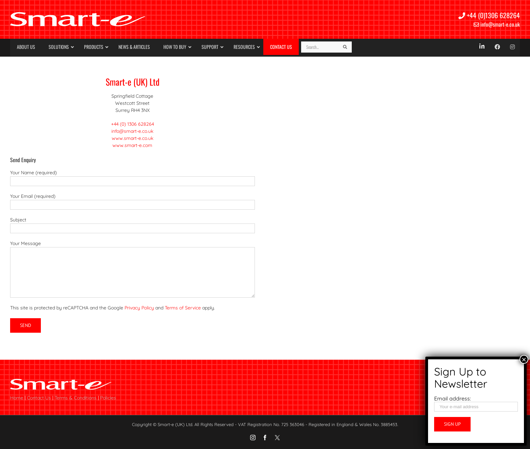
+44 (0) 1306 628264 (132, 124)
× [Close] (524, 359)
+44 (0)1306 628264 (489, 15)
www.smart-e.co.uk (132, 138)
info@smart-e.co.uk (497, 24)
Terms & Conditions (76, 398)
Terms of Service (183, 308)
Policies (108, 398)
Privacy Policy (139, 308)
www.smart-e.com (132, 145)
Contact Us (39, 398)
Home (16, 398)
